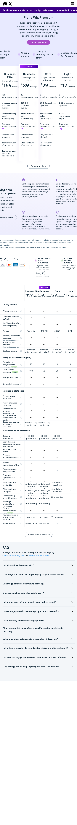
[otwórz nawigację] (72, 3)
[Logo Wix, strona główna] (7, 3)
